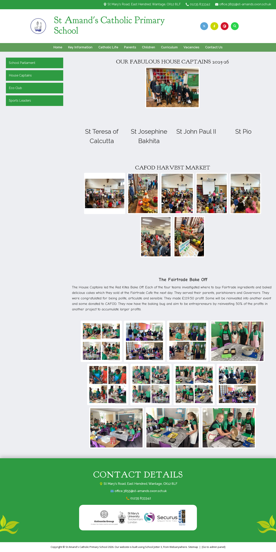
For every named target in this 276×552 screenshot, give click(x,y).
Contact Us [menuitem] (213, 47)
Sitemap (193, 547)
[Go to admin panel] (213, 547)
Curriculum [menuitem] (169, 47)
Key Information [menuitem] (80, 47)
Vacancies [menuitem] (191, 47)
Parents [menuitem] (130, 47)
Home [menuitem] (57, 47)
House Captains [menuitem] (20, 75)
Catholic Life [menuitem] (108, 47)
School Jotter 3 (153, 547)
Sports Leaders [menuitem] (20, 100)
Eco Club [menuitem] (15, 88)
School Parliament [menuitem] (22, 63)
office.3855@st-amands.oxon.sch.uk (245, 4)
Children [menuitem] (148, 47)
